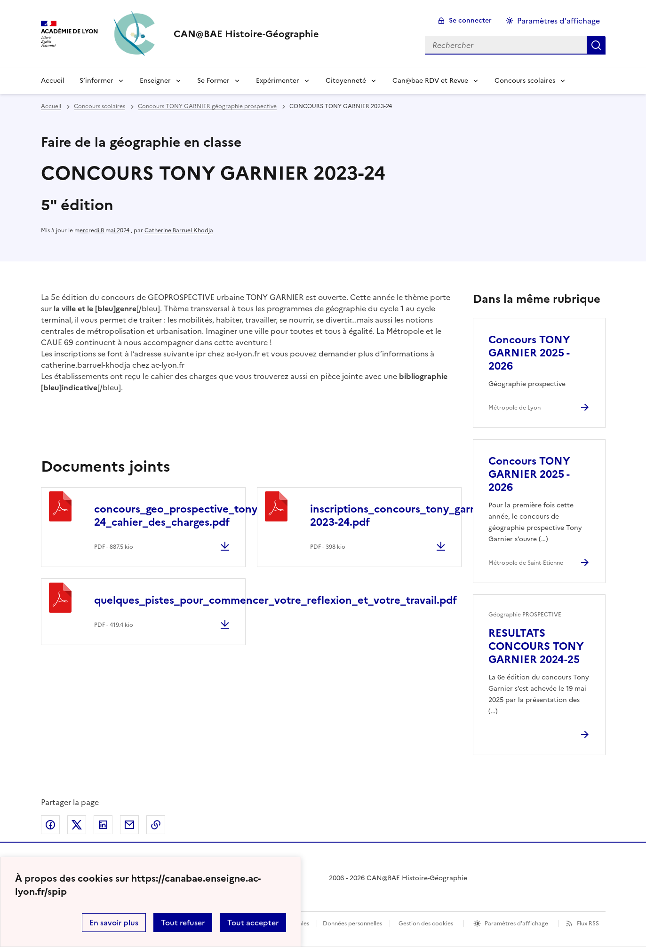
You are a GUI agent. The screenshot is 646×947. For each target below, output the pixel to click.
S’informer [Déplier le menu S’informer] (96, 81)
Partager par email (129, 824)
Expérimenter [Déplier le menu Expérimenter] (277, 81)
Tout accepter (253, 922)
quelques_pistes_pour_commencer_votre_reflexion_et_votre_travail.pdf (275, 600)
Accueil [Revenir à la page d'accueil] (52, 81)
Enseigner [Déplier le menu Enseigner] (155, 81)
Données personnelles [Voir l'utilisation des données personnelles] (352, 923)
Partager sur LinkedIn (103, 824)
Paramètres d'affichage (516, 923)
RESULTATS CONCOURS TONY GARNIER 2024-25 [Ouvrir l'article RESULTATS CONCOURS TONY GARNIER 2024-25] (536, 646)
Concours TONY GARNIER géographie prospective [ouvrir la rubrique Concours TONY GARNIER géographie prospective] (207, 106)
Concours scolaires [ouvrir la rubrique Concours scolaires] (99, 106)
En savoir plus (113, 922)
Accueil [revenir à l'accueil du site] (51, 106)
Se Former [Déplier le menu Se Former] (213, 81)
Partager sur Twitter (76, 824)
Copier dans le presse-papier (155, 824)
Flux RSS (588, 923)
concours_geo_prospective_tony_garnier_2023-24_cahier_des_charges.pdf (213, 515)
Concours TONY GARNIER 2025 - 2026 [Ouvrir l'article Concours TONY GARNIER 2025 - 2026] (529, 353)
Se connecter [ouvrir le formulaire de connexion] (470, 20)
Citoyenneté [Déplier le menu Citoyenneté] (346, 81)
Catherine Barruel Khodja (178, 230)
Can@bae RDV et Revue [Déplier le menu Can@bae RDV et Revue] (430, 81)
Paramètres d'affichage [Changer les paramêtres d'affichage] (558, 20)
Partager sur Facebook (50, 824)
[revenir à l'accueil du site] (246, 33)
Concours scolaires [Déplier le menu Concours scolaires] (524, 81)
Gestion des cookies (426, 923)
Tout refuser (183, 922)
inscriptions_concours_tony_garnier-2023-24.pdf (401, 515)
